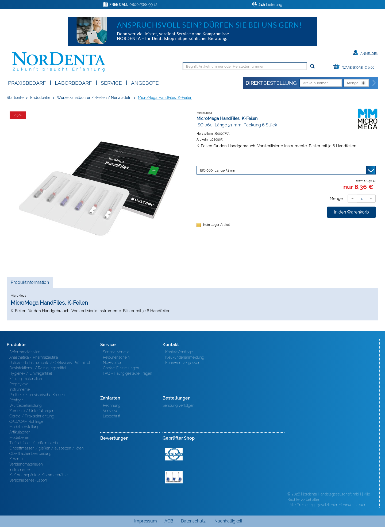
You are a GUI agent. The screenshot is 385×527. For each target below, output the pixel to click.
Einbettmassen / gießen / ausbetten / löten (46, 448)
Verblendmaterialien (26, 464)
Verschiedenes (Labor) (28, 480)
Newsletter (112, 363)
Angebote (145, 82)
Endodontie (40, 97)
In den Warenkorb (351, 212)
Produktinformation (29, 283)
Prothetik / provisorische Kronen (37, 395)
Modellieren (19, 437)
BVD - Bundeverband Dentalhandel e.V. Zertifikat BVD (174, 477)
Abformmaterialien (24, 352)
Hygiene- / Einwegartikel (30, 373)
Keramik (16, 459)
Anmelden (365, 53)
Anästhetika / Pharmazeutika (33, 357)
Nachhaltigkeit (228, 521)
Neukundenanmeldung (184, 357)
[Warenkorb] (355, 66)
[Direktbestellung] (374, 83)
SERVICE (111, 82)
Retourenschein (116, 357)
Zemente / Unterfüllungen (31, 411)
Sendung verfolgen (178, 405)
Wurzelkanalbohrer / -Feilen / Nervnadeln (94, 97)
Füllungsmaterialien (25, 379)
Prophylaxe (18, 384)
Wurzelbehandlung (25, 405)
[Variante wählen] (286, 170)
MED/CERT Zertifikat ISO (174, 454)
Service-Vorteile (116, 352)
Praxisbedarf (27, 82)
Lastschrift (111, 416)
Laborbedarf (73, 82)
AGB (168, 521)
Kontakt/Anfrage (179, 352)
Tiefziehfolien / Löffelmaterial (34, 443)
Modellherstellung (24, 427)
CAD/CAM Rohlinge (26, 421)
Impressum (145, 521)
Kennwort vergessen (182, 363)
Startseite (15, 97)
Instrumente (19, 389)
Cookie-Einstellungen (121, 368)
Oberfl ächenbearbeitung (30, 453)
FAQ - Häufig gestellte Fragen (127, 373)
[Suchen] (312, 66)
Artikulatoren (19, 432)
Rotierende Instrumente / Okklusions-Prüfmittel (49, 363)
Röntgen (16, 400)
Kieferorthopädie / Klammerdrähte (38, 475)
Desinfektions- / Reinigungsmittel (37, 368)
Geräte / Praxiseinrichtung (31, 416)
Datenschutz (193, 521)
